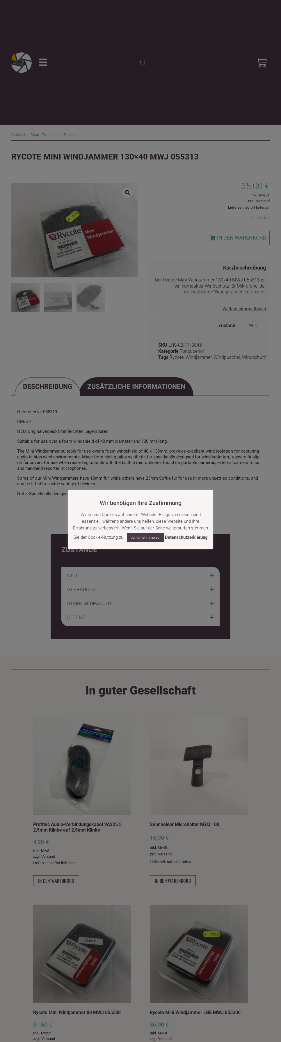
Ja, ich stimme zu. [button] (145, 537)
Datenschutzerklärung (186, 537)
